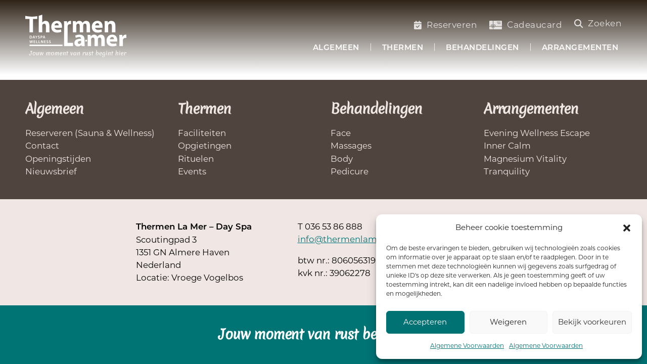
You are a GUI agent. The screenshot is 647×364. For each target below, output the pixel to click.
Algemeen (336, 48)
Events (192, 171)
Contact (42, 146)
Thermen (403, 48)
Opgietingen (205, 146)
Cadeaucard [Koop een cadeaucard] (525, 25)
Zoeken (598, 23)
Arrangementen (580, 48)
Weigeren (508, 322)
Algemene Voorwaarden (467, 345)
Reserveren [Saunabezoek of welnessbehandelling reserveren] (446, 25)
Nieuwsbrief (51, 171)
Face (341, 133)
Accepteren (425, 322)
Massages (351, 146)
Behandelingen (482, 48)
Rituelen (196, 159)
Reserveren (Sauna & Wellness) (90, 133)
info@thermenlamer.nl (347, 239)
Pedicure (349, 171)
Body (342, 159)
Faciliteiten (202, 133)
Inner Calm (507, 146)
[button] (627, 228)
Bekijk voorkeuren (592, 322)
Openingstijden (58, 159)
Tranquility (507, 171)
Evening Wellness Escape (537, 133)
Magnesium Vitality (525, 159)
